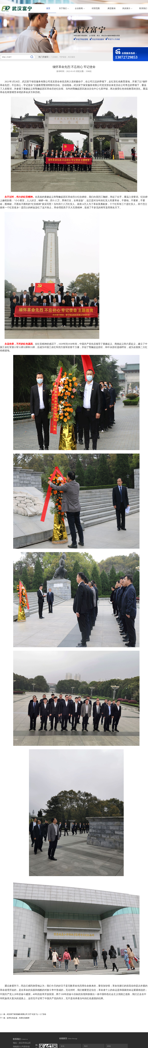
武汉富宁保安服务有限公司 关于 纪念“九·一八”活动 (26, 1014)
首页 (48, 8)
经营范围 (96, 8)
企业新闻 (81, 8)
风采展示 (128, 8)
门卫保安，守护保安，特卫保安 (63, 57)
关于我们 (65, 8)
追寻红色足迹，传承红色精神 (18, 1018)
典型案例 (111, 8)
